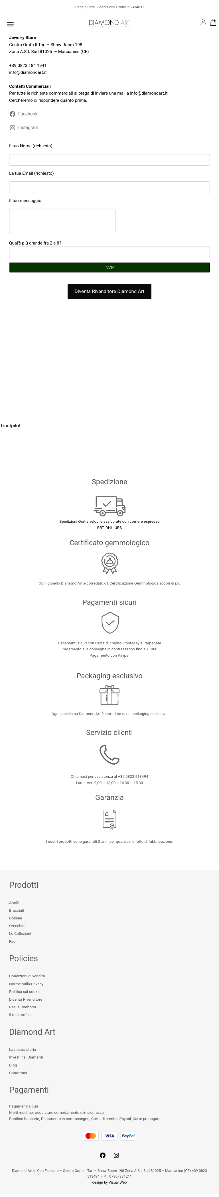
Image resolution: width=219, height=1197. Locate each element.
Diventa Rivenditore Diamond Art (110, 295)
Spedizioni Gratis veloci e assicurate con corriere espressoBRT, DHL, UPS (109, 524)
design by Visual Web (109, 1186)
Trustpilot (10, 429)
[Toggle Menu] (10, 24)
